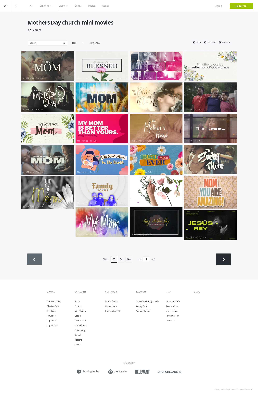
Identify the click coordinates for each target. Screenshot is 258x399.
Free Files (51, 311)
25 (114, 259)
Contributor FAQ (113, 311)
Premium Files (53, 301)
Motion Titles (81, 320)
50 (121, 259)
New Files (51, 315)
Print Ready (80, 330)
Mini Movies (80, 311)
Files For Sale (53, 306)
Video (63, 5)
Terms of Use (172, 306)
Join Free (241, 5)
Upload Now (111, 306)
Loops (78, 315)
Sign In (218, 5)
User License (172, 311)
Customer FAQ (173, 301)
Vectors (78, 339)
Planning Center (143, 311)
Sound (105, 5)
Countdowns (81, 325)
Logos (77, 344)
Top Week (51, 320)
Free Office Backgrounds (147, 301)
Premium (226, 42)
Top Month (52, 325)
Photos (91, 5)
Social (78, 5)
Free (199, 42)
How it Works (111, 301)
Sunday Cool (141, 306)
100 (128, 259)
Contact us (171, 320)
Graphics (46, 5)
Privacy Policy (172, 315)
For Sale (211, 42)
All (31, 5)
